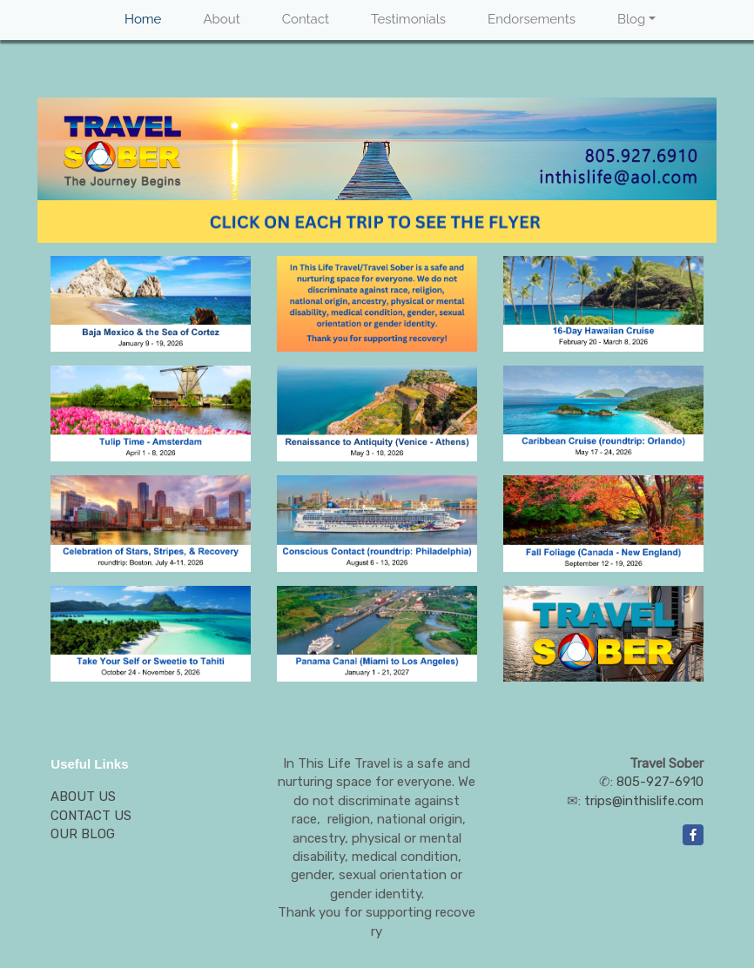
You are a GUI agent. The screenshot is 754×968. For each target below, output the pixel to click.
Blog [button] (631, 19)
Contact (305, 19)
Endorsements (532, 19)
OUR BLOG (82, 834)
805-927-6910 (660, 782)
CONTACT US (90, 815)
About (221, 19)
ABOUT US (83, 796)
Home (143, 19)
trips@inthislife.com (644, 801)
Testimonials (408, 19)
